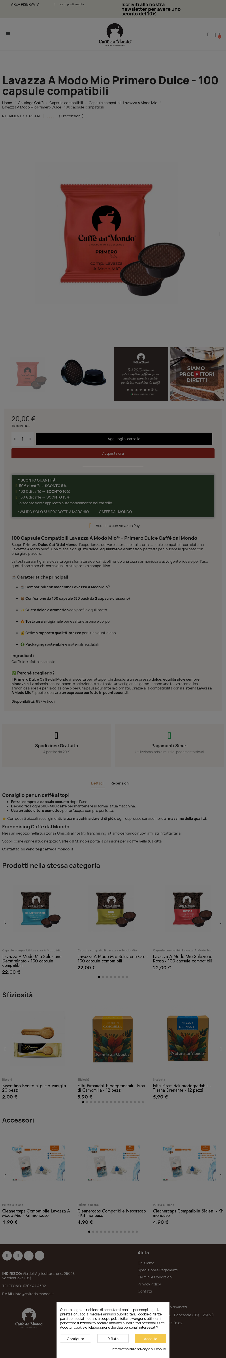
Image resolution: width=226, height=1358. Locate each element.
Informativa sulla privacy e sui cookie (139, 1349)
